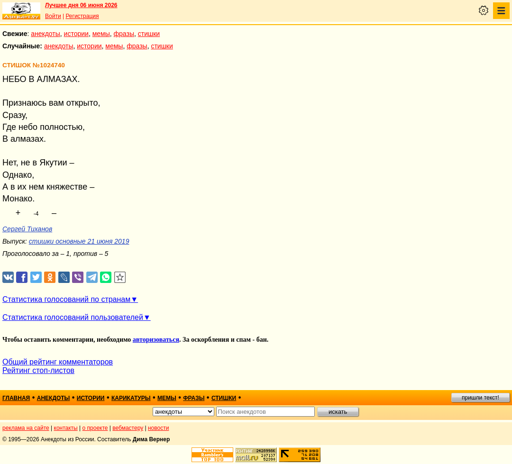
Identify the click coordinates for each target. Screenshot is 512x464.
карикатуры (131, 398)
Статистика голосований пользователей (72, 317)
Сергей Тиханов (27, 229)
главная (16, 398)
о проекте (95, 428)
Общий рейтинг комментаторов (57, 362)
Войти (53, 16)
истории (76, 33)
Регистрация (82, 16)
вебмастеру (127, 428)
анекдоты (45, 33)
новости (158, 428)
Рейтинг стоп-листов (38, 370)
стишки (149, 33)
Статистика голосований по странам (66, 299)
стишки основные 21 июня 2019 (79, 241)
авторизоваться (156, 339)
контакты (66, 428)
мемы (101, 33)
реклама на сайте (25, 428)
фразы (124, 33)
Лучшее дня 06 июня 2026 (81, 5)
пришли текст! (480, 397)
